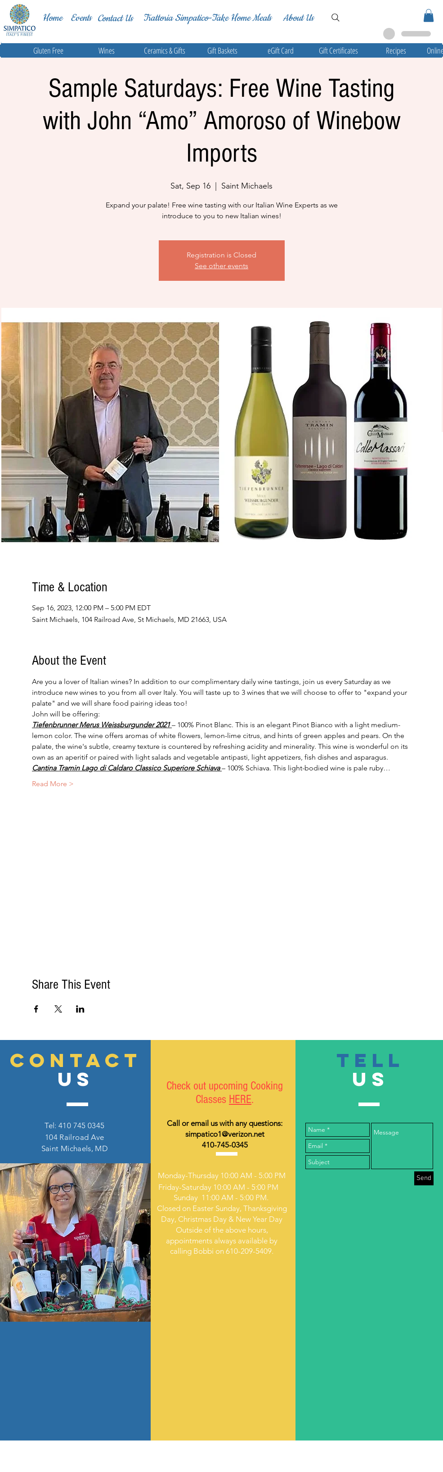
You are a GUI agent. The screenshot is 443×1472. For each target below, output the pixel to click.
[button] (428, 15)
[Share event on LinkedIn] (80, 1009)
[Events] (81, 18)
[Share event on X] (58, 1009)
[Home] (52, 18)
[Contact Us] (115, 18)
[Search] (335, 17)
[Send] (424, 1178)
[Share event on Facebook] (36, 1009)
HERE (240, 1099)
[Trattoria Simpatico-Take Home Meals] (207, 18)
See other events (221, 265)
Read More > (53, 783)
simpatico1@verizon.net (224, 1134)
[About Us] (298, 18)
